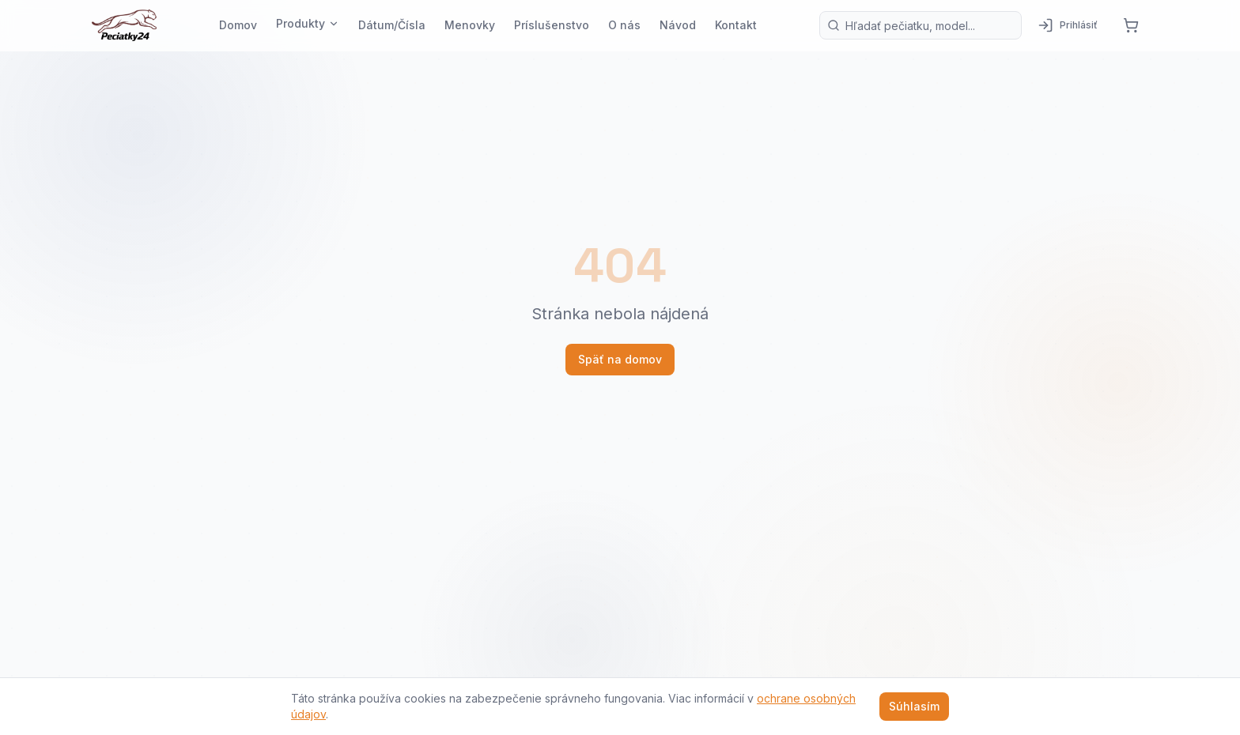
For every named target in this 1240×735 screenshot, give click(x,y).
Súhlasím (914, 706)
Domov (238, 25)
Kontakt (736, 25)
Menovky (469, 25)
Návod (678, 25)
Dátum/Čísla (391, 25)
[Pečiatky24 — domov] (124, 25)
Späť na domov (620, 359)
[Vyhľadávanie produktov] (920, 25)
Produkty (307, 23)
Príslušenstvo (551, 25)
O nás (624, 25)
